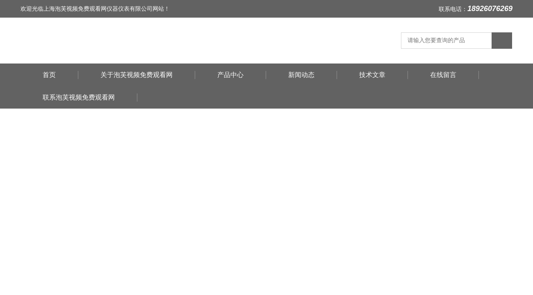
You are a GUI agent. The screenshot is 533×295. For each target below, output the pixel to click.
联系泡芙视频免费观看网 (79, 97)
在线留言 (443, 74)
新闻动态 (301, 74)
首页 (49, 74)
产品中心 (230, 74)
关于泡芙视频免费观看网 (136, 74)
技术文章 (372, 74)
